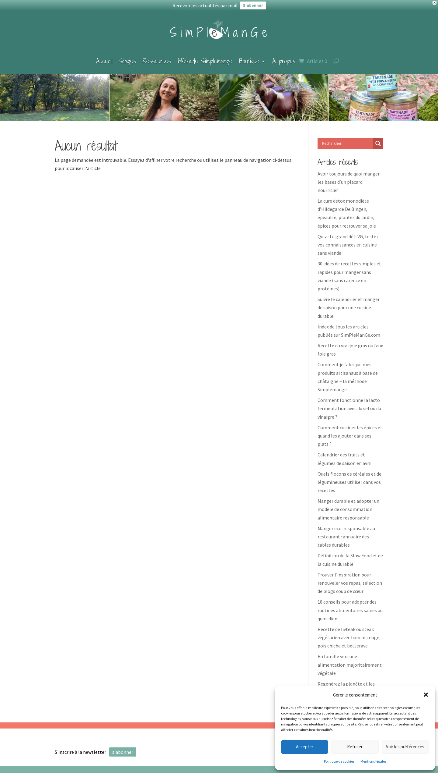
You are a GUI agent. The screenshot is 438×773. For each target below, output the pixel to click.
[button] (426, 695)
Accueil (104, 56)
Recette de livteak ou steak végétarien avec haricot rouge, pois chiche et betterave (349, 633)
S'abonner (253, 5)
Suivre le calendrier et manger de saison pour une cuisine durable (349, 303)
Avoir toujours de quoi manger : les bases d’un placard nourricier (349, 177)
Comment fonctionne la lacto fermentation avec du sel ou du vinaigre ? (349, 404)
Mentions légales (373, 761)
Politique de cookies (339, 761)
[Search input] (346, 139)
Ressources (157, 56)
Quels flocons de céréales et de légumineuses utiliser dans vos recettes (349, 477)
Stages (127, 56)
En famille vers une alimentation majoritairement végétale (350, 660)
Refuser (355, 747)
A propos (283, 56)
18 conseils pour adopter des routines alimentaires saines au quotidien (350, 606)
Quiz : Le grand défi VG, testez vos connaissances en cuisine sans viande (348, 240)
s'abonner (122, 748)
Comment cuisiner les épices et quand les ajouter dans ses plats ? (350, 431)
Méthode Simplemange (205, 56)
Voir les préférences (405, 747)
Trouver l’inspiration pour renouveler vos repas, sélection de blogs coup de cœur (350, 579)
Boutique (249, 56)
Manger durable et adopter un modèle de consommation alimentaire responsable (348, 505)
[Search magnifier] (378, 139)
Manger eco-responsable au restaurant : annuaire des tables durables (346, 532)
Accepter (304, 747)
